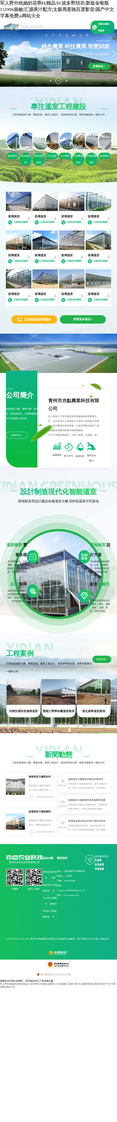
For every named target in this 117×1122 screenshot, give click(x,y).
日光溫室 (53, 888)
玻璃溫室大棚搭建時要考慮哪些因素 (86, 800)
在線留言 (80, 27)
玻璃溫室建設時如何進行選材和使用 (86, 821)
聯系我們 (87, 27)
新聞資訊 (67, 27)
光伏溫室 (46, 901)
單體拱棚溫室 (46, 914)
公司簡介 (53, 27)
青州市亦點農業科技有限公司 (44, 939)
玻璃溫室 (46, 875)
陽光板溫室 (53, 875)
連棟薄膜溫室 (46, 888)
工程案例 (73, 27)
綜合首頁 (46, 27)
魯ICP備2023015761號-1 (88, 939)
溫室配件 (53, 914)
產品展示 (60, 27)
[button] (50, 81)
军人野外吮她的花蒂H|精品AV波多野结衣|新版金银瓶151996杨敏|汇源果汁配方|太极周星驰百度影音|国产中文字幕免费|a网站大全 (57, 9)
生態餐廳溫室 (53, 901)
